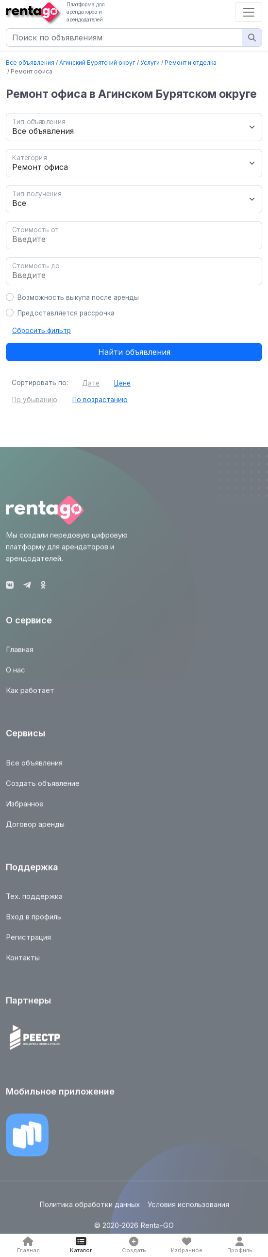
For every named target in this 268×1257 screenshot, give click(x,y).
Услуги (150, 62)
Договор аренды (35, 828)
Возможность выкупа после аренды (78, 297)
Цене (122, 383)
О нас (15, 674)
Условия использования (188, 1209)
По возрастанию (100, 400)
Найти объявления (134, 352)
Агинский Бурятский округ (97, 62)
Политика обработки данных (89, 1209)
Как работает (30, 694)
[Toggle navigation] (248, 12)
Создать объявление (43, 787)
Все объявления (30, 62)
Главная (20, 653)
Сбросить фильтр (41, 330)
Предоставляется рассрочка (66, 313)
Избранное (25, 808)
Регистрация (28, 941)
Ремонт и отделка (191, 62)
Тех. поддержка (34, 901)
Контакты (23, 962)
